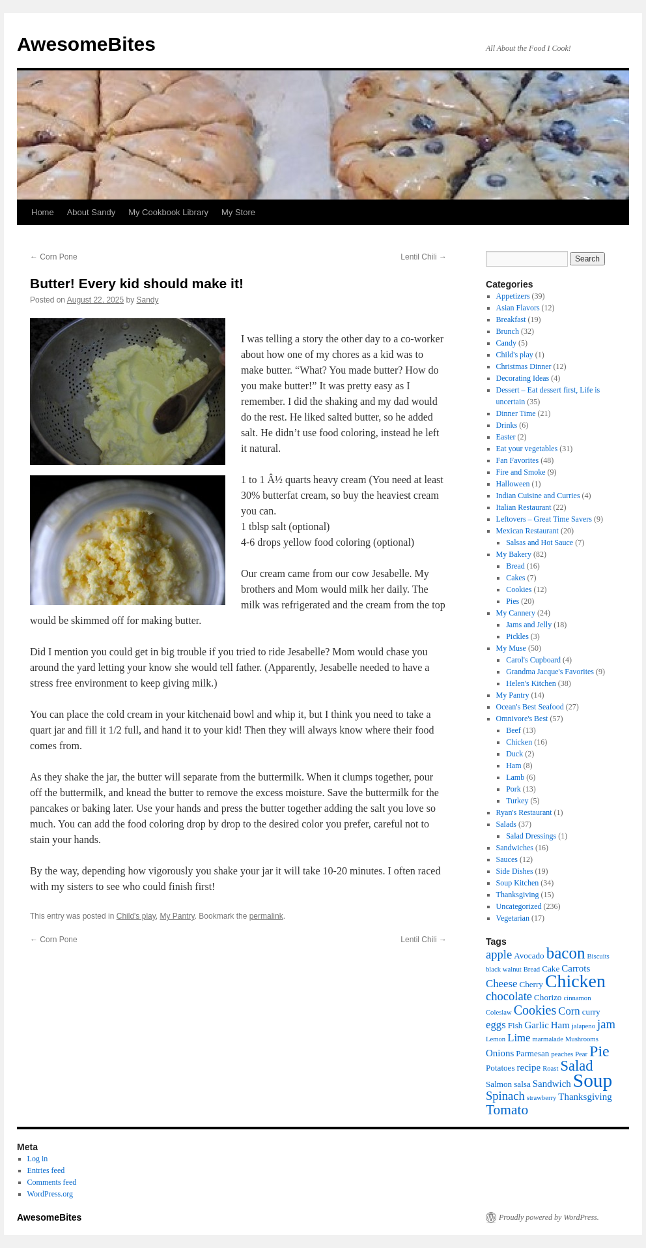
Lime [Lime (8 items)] (518, 1038)
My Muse (511, 648)
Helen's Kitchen (530, 683)
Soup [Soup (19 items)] (592, 1080)
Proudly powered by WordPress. (549, 1217)
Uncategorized (519, 906)
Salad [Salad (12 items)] (576, 1066)
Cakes (515, 577)
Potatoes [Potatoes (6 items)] (500, 1068)
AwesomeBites (86, 44)
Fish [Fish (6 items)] (515, 1025)
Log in (37, 1158)
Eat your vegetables (527, 448)
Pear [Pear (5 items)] (581, 1054)
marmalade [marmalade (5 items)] (548, 1039)
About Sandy (91, 212)
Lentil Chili (423, 256)
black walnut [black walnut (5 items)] (504, 969)
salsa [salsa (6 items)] (522, 1084)
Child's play (136, 916)
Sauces (507, 859)
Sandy (148, 300)
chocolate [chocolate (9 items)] (509, 996)
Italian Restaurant (524, 507)
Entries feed (46, 1170)
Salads (506, 824)
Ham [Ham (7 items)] (560, 1025)
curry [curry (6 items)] (591, 1012)
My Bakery (513, 554)
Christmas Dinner (524, 366)
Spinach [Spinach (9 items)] (505, 1096)
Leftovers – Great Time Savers (544, 519)
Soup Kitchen (517, 882)
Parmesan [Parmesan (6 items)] (532, 1053)
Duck (514, 753)
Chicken (519, 742)
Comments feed (52, 1182)
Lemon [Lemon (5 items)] (495, 1039)
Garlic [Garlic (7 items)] (536, 1025)
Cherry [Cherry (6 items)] (531, 984)
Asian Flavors (518, 307)
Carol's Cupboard (533, 659)
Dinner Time (516, 413)
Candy (506, 343)
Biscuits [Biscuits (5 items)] (598, 956)
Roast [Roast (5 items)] (550, 1068)
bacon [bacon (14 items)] (565, 953)
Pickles (517, 636)
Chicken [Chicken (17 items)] (575, 981)
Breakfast (511, 319)
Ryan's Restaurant (524, 812)
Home (42, 212)
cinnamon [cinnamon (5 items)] (577, 998)
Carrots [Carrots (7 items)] (575, 968)
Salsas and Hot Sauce (539, 542)
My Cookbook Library (168, 212)
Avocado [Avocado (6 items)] (529, 955)
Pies (512, 601)
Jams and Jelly (529, 624)
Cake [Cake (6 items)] (550, 968)
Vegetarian (512, 918)
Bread (515, 566)
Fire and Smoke (521, 472)
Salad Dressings (531, 835)
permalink (266, 916)
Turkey (517, 800)
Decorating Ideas (523, 378)
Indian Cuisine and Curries (538, 495)
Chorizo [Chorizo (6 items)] (547, 997)
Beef (513, 730)
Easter (506, 436)
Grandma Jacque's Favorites (550, 671)
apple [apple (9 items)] (499, 954)
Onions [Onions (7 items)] (500, 1053)
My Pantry (177, 916)
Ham (513, 765)
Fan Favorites (517, 460)
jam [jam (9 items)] (606, 1024)
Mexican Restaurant (527, 530)
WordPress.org (50, 1193)
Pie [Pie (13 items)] (599, 1051)
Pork (513, 789)
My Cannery (515, 612)
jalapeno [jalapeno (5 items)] (583, 1026)
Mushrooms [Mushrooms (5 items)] (581, 1039)
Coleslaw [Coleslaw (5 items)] (499, 1012)
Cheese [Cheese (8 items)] (501, 983)
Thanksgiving (517, 894)
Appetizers (513, 296)
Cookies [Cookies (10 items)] (535, 1010)
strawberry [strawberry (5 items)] (542, 1097)
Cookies (518, 589)
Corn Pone (53, 256)
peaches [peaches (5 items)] (562, 1054)
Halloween (513, 483)
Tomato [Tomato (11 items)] (507, 1110)
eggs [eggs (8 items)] (496, 1024)
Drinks (507, 425)
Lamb (515, 777)
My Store (238, 212)
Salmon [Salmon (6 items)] (499, 1084)
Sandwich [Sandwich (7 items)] (552, 1083)
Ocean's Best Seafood (530, 706)
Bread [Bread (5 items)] (532, 969)
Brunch (507, 331)
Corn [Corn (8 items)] (569, 1011)
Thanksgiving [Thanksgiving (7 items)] (584, 1097)
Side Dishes (514, 871)
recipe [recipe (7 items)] (529, 1067)
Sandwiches (514, 847)
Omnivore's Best (522, 718)
